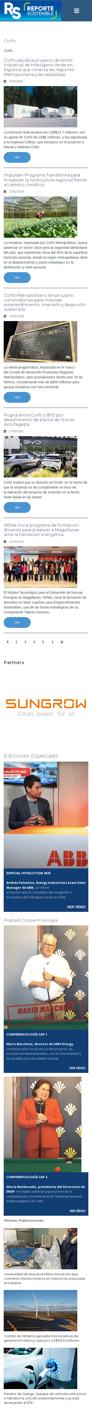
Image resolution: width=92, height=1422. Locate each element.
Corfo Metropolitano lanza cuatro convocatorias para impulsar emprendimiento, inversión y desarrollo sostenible (44, 302)
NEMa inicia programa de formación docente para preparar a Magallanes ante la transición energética (41, 530)
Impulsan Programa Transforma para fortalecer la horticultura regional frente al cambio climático (45, 180)
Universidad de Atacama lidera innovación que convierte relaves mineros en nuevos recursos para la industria (44, 1278)
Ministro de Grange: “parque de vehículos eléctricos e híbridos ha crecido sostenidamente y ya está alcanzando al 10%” (45, 1398)
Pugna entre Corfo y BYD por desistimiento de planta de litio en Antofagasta (39, 420)
